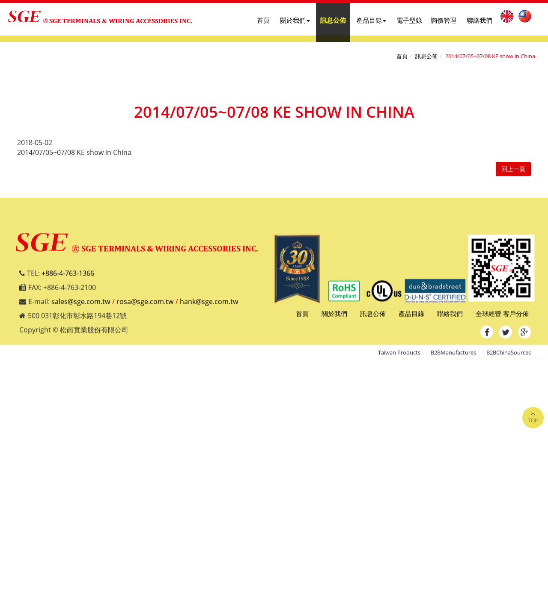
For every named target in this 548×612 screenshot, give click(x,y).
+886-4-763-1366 (68, 277)
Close (9, 363)
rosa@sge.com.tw (144, 305)
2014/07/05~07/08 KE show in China (490, 56)
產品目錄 (371, 20)
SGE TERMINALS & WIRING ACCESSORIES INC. (120, 21)
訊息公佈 (333, 20)
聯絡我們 (479, 20)
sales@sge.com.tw (80, 305)
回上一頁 (513, 169)
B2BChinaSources (508, 356)
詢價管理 (443, 20)
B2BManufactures (453, 356)
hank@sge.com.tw (209, 305)
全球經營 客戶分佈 (502, 317)
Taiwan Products (399, 356)
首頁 (263, 20)
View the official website (81, 452)
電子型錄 (409, 20)
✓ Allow (12, 383)
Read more (20, 452)
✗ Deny (12, 393)
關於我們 (295, 20)
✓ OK (262, 607)
